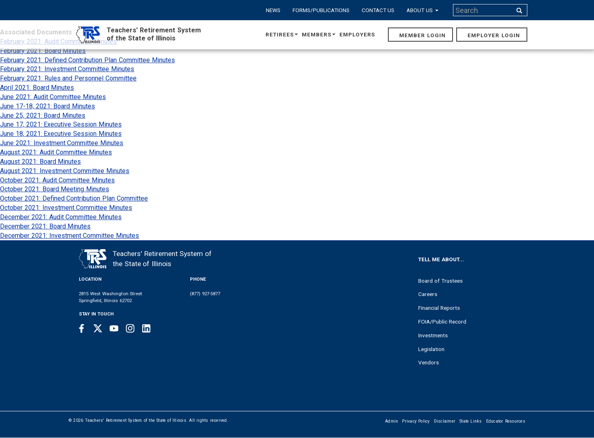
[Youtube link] (113, 328)
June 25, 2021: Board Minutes (42, 115)
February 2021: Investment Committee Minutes (67, 69)
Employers (357, 34)
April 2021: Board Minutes (37, 87)
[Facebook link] (81, 328)
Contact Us (378, 10)
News (273, 10)
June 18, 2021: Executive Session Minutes (61, 134)
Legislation (431, 349)
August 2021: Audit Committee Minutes (56, 152)
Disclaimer (445, 421)
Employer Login (494, 35)
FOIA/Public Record (442, 321)
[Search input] (483, 10)
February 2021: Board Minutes (43, 51)
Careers (427, 294)
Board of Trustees (440, 280)
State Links (470, 421)
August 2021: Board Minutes (40, 161)
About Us (422, 10)
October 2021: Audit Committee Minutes (57, 180)
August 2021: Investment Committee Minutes (64, 171)
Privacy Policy (416, 421)
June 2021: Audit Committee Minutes (53, 97)
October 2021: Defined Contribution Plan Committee (74, 198)
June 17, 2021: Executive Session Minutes (61, 124)
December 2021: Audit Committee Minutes (61, 217)
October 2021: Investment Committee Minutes (66, 208)
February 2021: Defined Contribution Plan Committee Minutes (87, 60)
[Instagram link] (130, 328)
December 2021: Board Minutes (45, 226)
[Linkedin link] (146, 328)
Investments (433, 335)
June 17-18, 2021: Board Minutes (47, 106)
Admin (391, 421)
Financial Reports (439, 308)
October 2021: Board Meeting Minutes (54, 189)
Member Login (422, 35)
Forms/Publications (321, 10)
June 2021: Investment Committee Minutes (61, 143)
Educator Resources (505, 421)
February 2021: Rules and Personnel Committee (68, 78)
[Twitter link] (97, 328)
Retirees (281, 34)
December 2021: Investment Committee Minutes (69, 235)
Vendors (428, 362)
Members (318, 34)
